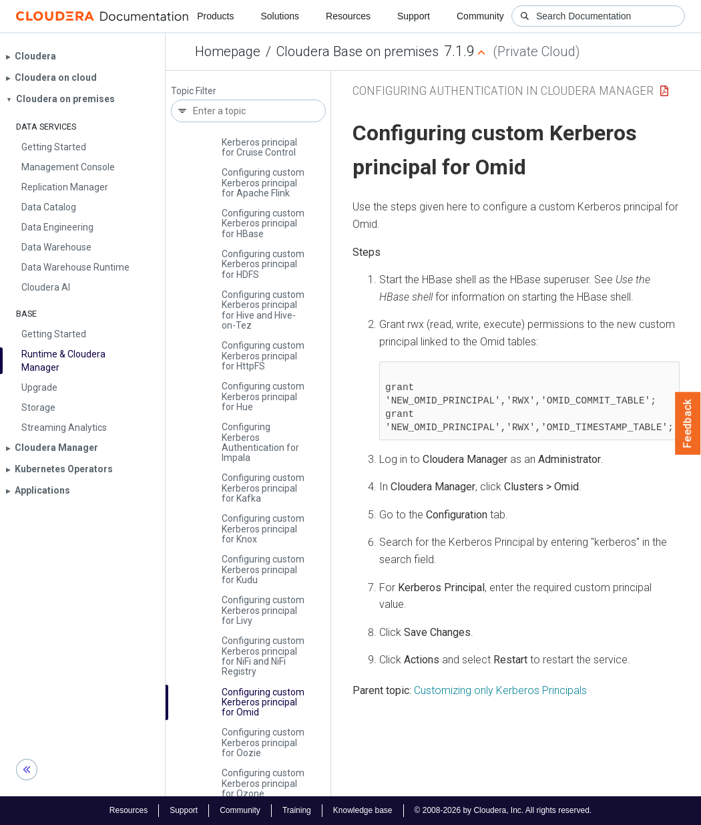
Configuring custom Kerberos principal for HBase (263, 223)
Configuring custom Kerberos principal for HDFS (263, 264)
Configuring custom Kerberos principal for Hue (263, 396)
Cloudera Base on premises (357, 51)
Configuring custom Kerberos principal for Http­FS (263, 355)
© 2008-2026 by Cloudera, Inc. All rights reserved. (503, 810)
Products (215, 16)
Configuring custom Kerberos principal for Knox (263, 528)
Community (480, 16)
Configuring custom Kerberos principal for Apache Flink (263, 182)
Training (296, 810)
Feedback (688, 423)
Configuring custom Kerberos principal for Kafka (263, 488)
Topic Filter (193, 91)
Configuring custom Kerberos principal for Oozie (263, 742)
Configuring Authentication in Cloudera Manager (503, 90)
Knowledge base (363, 810)
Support (413, 16)
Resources (348, 16)
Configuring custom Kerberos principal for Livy (263, 610)
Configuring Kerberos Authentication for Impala (260, 442)
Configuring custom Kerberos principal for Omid (263, 702)
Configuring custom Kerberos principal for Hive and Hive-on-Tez (263, 310)
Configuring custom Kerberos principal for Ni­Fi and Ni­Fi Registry (263, 656)
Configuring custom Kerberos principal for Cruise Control (263, 142)
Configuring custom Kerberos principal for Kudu (263, 569)
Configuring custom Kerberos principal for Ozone (263, 783)
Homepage (227, 51)
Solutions (279, 16)
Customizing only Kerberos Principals (500, 690)
